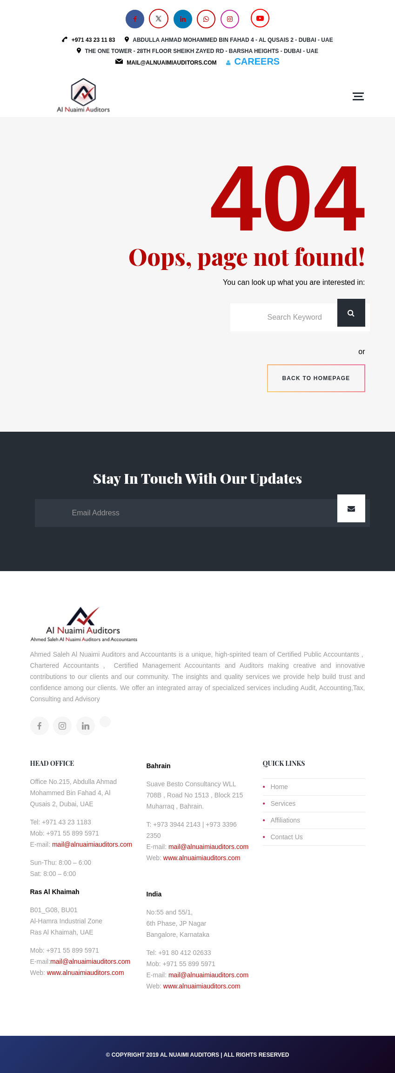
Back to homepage (316, 378)
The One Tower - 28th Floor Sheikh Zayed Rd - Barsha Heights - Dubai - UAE (201, 51)
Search (351, 313)
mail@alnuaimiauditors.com (92, 844)
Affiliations (286, 820)
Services (283, 803)
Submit (351, 508)
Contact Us (287, 837)
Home (279, 786)
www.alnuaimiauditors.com (85, 972)
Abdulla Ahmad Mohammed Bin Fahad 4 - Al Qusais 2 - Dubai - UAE (233, 40)
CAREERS (257, 61)
